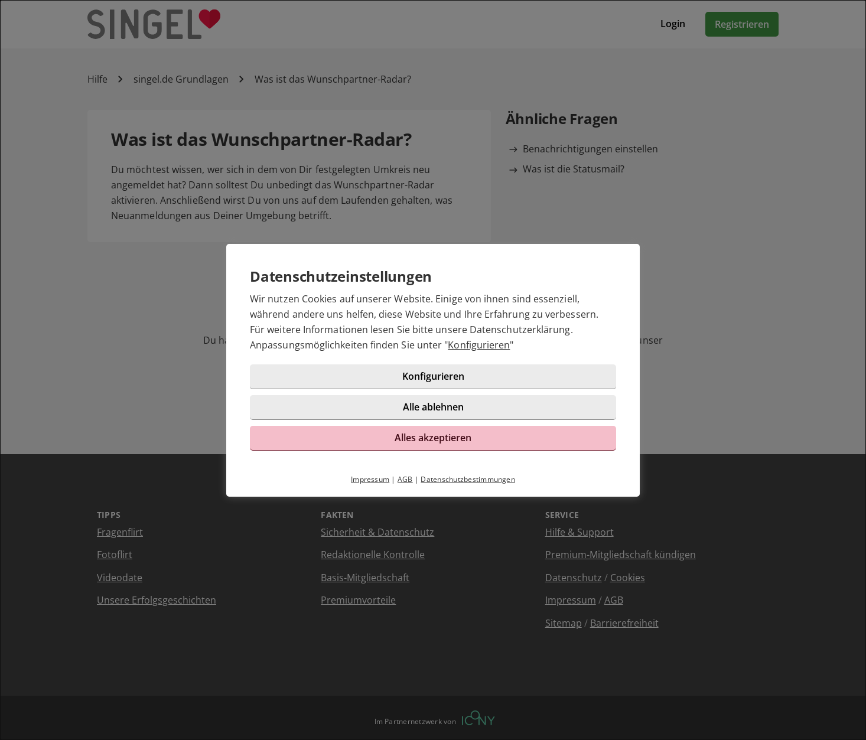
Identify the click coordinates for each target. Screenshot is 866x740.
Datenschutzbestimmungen (468, 479)
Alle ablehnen (433, 406)
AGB (405, 479)
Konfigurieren (479, 344)
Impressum (370, 479)
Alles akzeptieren (433, 437)
